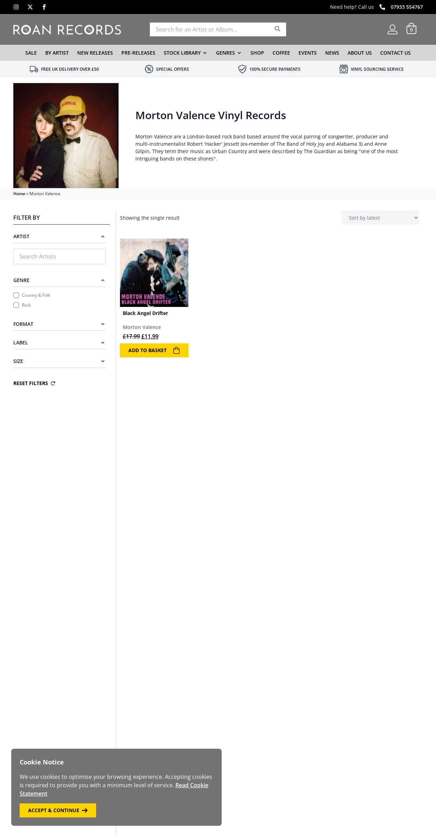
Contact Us (395, 52)
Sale (31, 52)
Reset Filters (34, 383)
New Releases (95, 52)
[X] (30, 7)
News (332, 52)
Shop (257, 52)
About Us (360, 52)
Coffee (281, 52)
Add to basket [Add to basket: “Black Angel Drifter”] (154, 350)
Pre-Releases (138, 52)
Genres (225, 52)
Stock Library (182, 52)
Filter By (26, 217)
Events (308, 52)
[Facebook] (44, 7)
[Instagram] (16, 7)
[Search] (277, 29)
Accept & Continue (58, 810)
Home (19, 194)
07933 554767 (407, 7)
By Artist (57, 52)
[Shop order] (380, 218)
